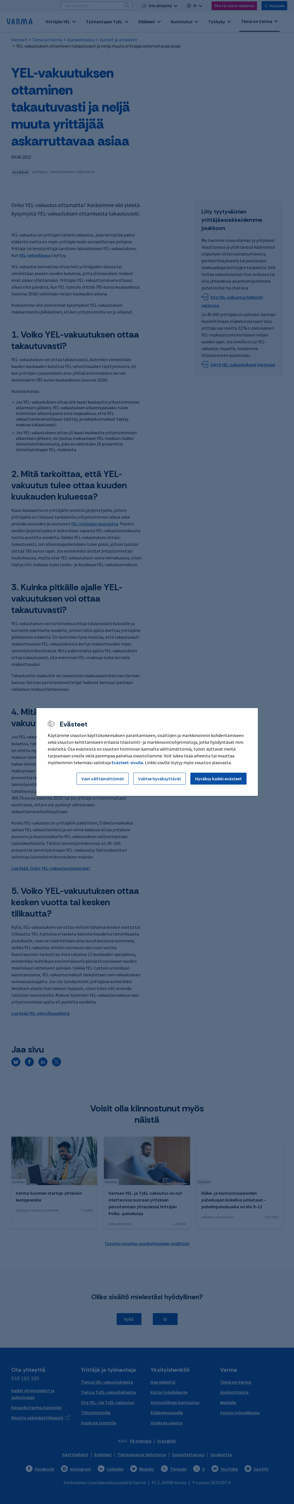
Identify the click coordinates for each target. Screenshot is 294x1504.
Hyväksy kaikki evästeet (218, 778)
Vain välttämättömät (102, 778)
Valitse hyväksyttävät (159, 778)
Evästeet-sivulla (127, 762)
